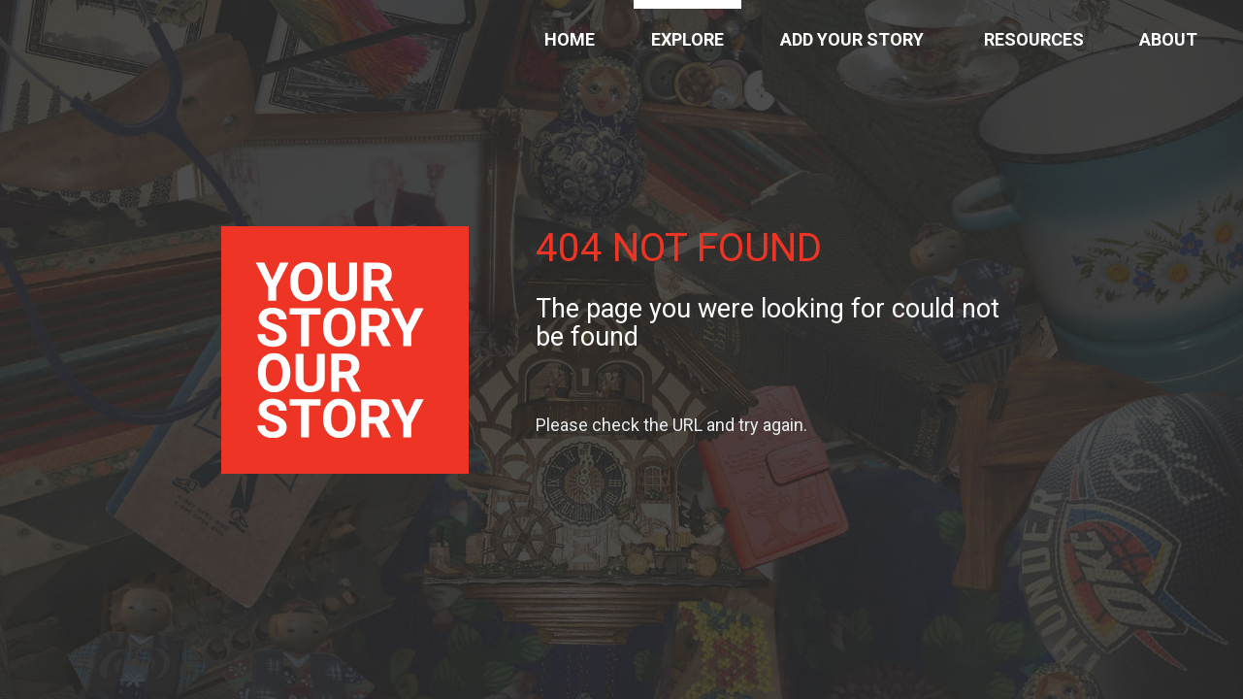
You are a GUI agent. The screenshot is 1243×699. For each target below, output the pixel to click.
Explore (687, 39)
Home (569, 39)
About (1168, 39)
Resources (1034, 39)
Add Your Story (852, 39)
